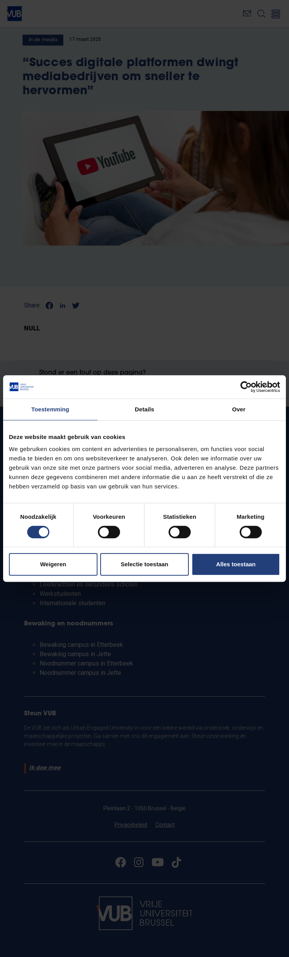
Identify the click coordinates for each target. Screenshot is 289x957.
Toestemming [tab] (50, 409)
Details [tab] (144, 409)
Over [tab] (238, 409)
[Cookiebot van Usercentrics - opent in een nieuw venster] (246, 387)
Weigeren (53, 564)
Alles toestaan (236, 564)
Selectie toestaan (145, 564)
